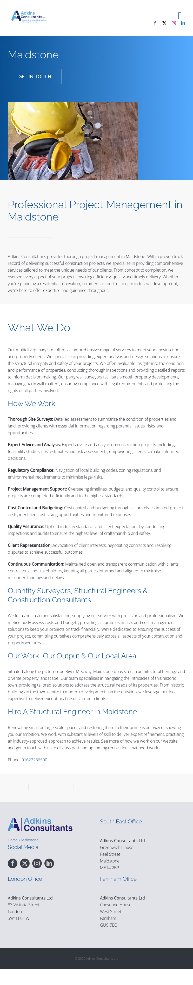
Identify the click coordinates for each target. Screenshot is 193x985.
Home (13, 855)
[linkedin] (183, 23)
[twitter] (164, 23)
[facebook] (155, 23)
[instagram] (174, 23)
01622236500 (34, 760)
